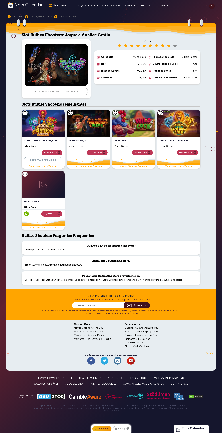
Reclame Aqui (138, 378)
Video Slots (139, 56)
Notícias (153, 6)
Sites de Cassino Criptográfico (141, 331)
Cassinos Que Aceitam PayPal (141, 327)
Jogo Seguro (74, 383)
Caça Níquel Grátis (88, 6)
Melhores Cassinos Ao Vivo (89, 331)
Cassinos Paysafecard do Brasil (141, 335)
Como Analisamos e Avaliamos (143, 383)
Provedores (130, 6)
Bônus (104, 6)
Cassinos (116, 6)
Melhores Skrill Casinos (137, 338)
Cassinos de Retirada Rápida (89, 335)
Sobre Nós (115, 378)
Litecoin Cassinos (134, 342)
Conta (164, 6)
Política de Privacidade (169, 378)
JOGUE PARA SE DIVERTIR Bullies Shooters (56, 91)
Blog (142, 6)
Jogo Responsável (46, 383)
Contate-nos (179, 383)
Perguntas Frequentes (86, 378)
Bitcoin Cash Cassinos (137, 346)
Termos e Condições (50, 378)
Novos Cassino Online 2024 (89, 327)
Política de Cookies (103, 383)
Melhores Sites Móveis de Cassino (92, 338)
